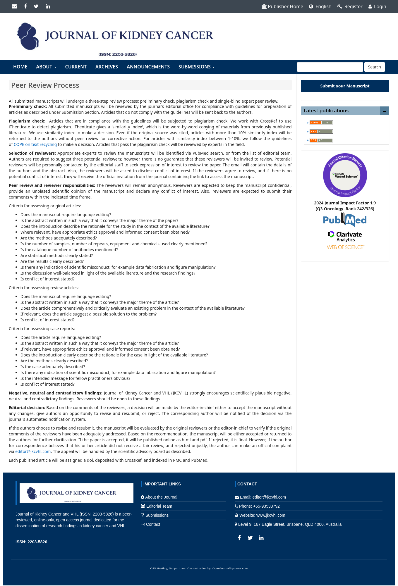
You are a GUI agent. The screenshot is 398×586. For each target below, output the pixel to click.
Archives (106, 66)
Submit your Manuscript (345, 86)
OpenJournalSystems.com (230, 568)
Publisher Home (282, 6)
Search (374, 67)
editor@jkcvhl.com (33, 451)
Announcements (148, 66)
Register (350, 6)
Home (20, 66)
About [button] (46, 66)
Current (76, 66)
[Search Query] (330, 67)
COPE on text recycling (35, 144)
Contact (153, 524)
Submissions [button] (197, 66)
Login (377, 6)
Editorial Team (159, 506)
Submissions (157, 515)
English (320, 6)
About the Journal (161, 497)
